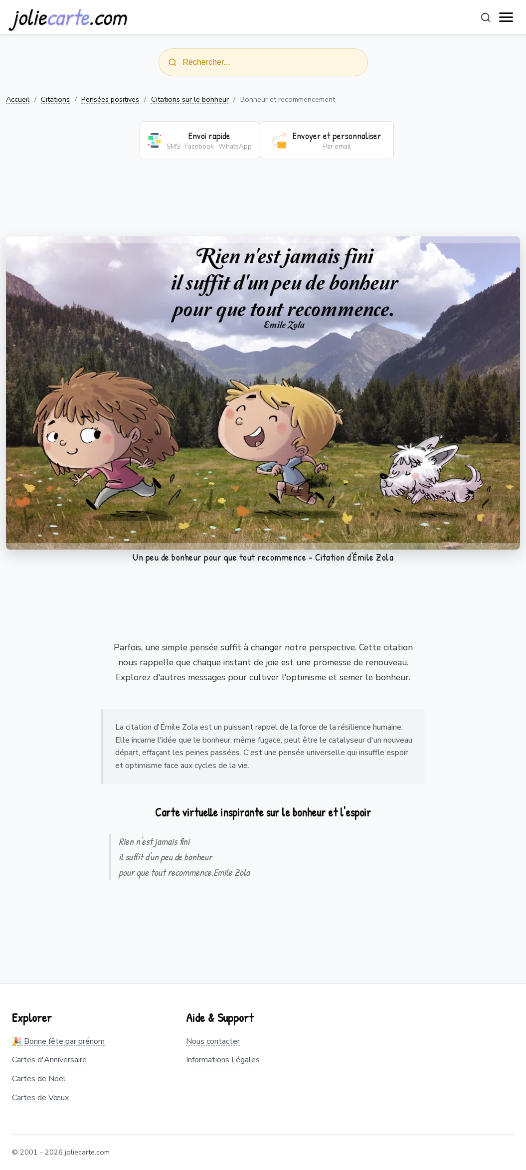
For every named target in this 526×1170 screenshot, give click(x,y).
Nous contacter (213, 1041)
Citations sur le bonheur (190, 99)
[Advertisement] (263, 204)
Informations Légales (223, 1059)
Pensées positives (110, 99)
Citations (55, 99)
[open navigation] (506, 17)
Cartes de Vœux (40, 1097)
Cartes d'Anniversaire (49, 1059)
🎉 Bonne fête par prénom (58, 1041)
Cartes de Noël (39, 1078)
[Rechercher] (485, 17)
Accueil (17, 99)
